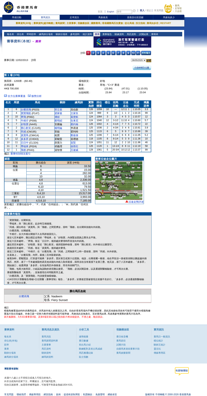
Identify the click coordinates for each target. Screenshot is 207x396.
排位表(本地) (10, 340)
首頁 (100, 11)
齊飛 (23, 116)
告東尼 (74, 120)
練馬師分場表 (45, 34)
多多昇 (24, 139)
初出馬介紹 (85, 344)
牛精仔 (24, 120)
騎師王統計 (159, 344)
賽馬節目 (121, 340)
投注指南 (140, 23)
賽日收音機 (122, 336)
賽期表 (154, 34)
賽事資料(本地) (24, 23)
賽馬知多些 (152, 23)
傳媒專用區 (159, 353)
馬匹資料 (131, 34)
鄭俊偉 (74, 135)
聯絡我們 (21, 394)
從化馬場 (129, 23)
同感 (23, 131)
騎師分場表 (61, 34)
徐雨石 (74, 146)
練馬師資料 (47, 357)
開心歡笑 (26, 128)
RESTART (165, 23)
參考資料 (75, 34)
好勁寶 (24, 124)
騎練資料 (119, 34)
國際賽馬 (95, 23)
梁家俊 (58, 113)
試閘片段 (121, 344)
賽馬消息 (46, 336)
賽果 (96, 34)
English (110, 11)
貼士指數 (83, 357)
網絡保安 (112, 394)
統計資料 (87, 34)
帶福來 (24, 146)
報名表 (10, 34)
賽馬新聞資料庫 (50, 340)
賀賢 (73, 142)
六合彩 (178, 11)
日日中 (24, 142)
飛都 (23, 150)
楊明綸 (58, 128)
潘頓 (57, 116)
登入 (142, 10)
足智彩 (178, 8)
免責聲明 (100, 394)
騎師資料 (46, 353)
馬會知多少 (169, 17)
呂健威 (74, 150)
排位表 (20, 34)
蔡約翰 (74, 124)
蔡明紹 (58, 120)
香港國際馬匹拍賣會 (112, 23)
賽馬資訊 (45, 17)
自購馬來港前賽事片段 (128, 348)
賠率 (6, 344)
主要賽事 (71, 23)
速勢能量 (83, 336)
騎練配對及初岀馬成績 (90, 348)
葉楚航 (74, 116)
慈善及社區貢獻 (135, 17)
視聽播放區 (83, 23)
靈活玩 (157, 348)
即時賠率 (31, 34)
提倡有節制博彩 (72, 394)
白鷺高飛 (26, 109)
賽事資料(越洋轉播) (43, 23)
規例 (58, 394)
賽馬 (177, 5)
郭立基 (58, 109)
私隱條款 (87, 394)
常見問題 (158, 10)
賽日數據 (83, 340)
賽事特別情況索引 (20, 153)
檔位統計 (158, 340)
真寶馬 (24, 135)
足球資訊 (74, 17)
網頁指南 (48, 394)
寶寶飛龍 (26, 113)
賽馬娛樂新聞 (123, 353)
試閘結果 (143, 34)
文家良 (74, 113)
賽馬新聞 (60, 23)
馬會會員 (103, 17)
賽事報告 (107, 34)
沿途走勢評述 (136, 201)
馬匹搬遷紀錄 (86, 353)
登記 (148, 10)
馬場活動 (16, 17)
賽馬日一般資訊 (162, 336)
